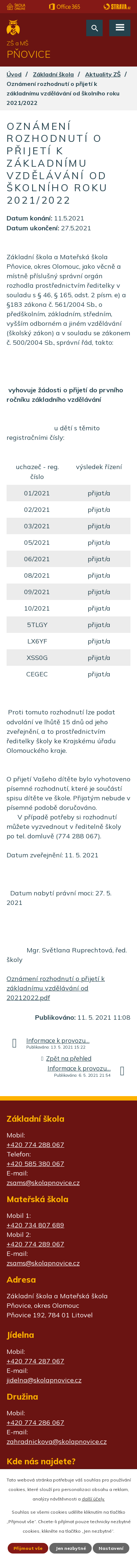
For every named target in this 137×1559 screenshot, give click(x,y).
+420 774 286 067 (35, 1422)
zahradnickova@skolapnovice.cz (57, 1441)
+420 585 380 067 (35, 1163)
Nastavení (111, 1548)
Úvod (14, 74)
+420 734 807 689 (35, 1225)
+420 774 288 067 (35, 1144)
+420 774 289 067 (35, 1244)
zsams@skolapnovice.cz (43, 1182)
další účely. (93, 1499)
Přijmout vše (28, 1548)
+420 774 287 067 (35, 1361)
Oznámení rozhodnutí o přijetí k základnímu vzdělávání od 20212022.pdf (56, 988)
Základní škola (53, 74)
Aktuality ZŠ (103, 74)
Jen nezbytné (71, 1548)
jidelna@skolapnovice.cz (44, 1380)
